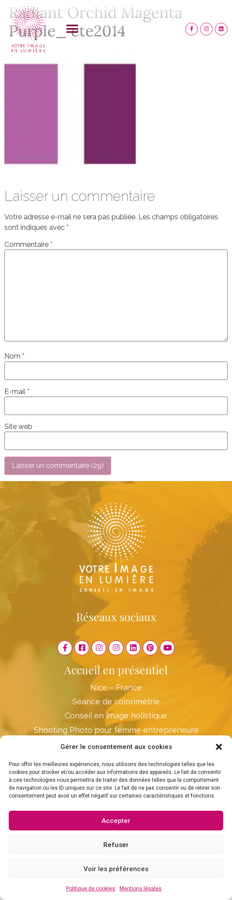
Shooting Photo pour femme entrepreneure (116, 730)
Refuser (116, 845)
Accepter (116, 821)
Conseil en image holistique (116, 715)
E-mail (16, 391)
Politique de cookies (90, 889)
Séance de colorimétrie (116, 701)
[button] (218, 746)
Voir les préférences (116, 869)
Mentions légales (141, 889)
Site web (18, 426)
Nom (14, 356)
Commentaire (28, 244)
